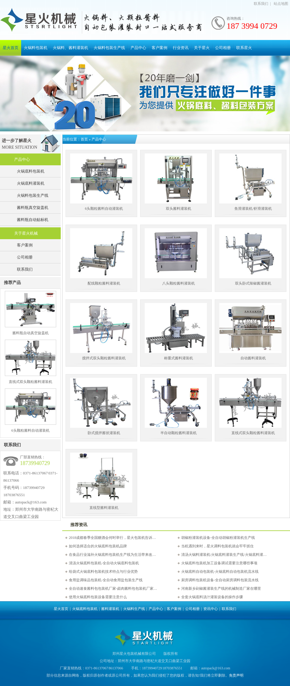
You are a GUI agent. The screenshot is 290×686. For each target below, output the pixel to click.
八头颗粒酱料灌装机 (178, 283)
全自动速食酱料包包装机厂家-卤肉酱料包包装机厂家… (113, 588)
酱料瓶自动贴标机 (32, 219)
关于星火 (202, 47)
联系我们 (261, 4)
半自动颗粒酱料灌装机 (178, 433)
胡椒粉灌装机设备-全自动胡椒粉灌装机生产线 (218, 538)
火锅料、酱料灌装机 (70, 47)
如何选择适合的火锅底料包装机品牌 (98, 546)
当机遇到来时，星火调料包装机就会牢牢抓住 (217, 546)
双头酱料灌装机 (178, 208)
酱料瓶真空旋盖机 (32, 207)
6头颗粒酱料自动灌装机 (30, 430)
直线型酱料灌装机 (103, 508)
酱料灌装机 (110, 609)
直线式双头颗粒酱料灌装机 (30, 382)
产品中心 (138, 47)
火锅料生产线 (134, 609)
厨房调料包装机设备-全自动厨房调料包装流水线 (220, 580)
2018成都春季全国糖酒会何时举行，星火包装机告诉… (112, 538)
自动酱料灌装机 (253, 358)
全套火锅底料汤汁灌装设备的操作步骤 (212, 597)
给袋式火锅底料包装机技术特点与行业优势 (103, 571)
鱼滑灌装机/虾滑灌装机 (253, 208)
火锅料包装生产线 (109, 47)
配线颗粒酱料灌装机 (104, 283)
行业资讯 (180, 47)
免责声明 (236, 675)
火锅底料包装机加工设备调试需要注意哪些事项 (219, 563)
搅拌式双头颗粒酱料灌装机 (104, 358)
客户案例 (159, 47)
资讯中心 (210, 609)
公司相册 (223, 47)
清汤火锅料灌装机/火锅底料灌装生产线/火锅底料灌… (224, 554)
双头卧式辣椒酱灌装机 (253, 283)
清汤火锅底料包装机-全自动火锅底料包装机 (104, 563)
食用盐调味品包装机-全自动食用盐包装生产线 (106, 580)
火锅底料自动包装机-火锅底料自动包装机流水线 (220, 571)
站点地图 (281, 4)
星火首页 (10, 47)
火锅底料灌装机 (30, 183)
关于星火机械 (26, 233)
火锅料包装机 (35, 47)
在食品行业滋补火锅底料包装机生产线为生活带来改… (112, 554)
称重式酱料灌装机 (178, 358)
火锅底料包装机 (30, 171)
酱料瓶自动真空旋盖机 (30, 333)
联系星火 (244, 47)
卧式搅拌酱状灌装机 (104, 433)
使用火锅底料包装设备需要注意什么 (98, 597)
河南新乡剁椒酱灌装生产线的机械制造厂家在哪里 (221, 588)
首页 (84, 139)
